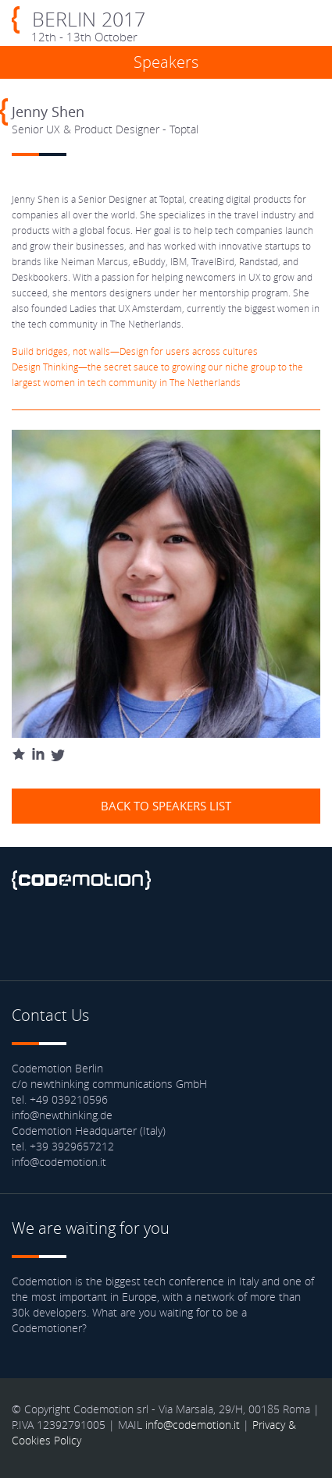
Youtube (150, 933)
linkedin (109, 933)
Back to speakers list (166, 805)
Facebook (27, 933)
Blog (191, 933)
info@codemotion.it (192, 1424)
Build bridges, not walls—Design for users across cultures (135, 351)
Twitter (68, 933)
